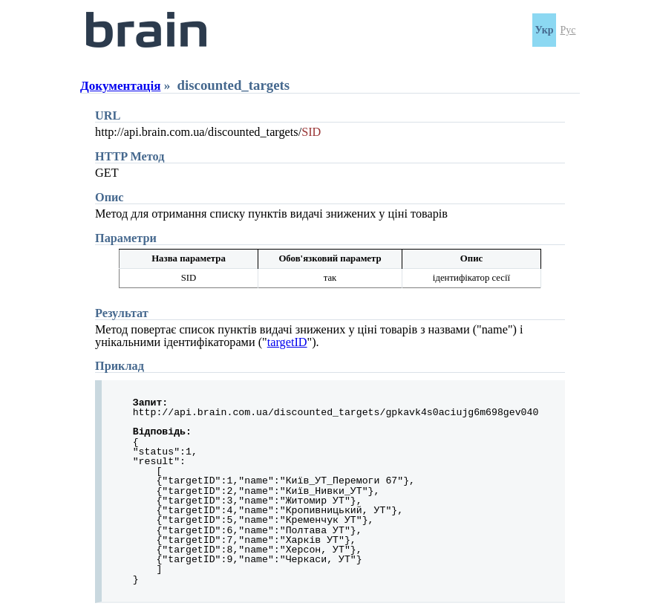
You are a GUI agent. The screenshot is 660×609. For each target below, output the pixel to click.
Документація (120, 86)
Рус (568, 30)
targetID (287, 342)
